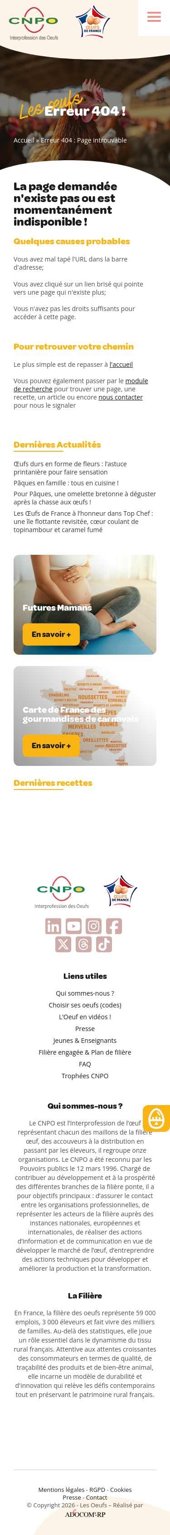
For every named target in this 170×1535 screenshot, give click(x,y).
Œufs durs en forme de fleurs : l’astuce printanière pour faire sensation (70, 468)
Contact (96, 1497)
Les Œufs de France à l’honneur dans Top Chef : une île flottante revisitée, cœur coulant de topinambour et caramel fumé (83, 521)
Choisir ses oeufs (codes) (85, 1005)
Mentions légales (62, 1490)
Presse (85, 1028)
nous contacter (120, 397)
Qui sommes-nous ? (85, 993)
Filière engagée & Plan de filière (85, 1052)
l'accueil (121, 364)
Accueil (24, 140)
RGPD (97, 1490)
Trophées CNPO (85, 1075)
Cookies (120, 1490)
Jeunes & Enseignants (85, 1040)
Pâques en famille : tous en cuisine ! (66, 483)
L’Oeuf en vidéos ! (85, 1016)
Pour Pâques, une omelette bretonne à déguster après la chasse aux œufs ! (85, 498)
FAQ (85, 1064)
